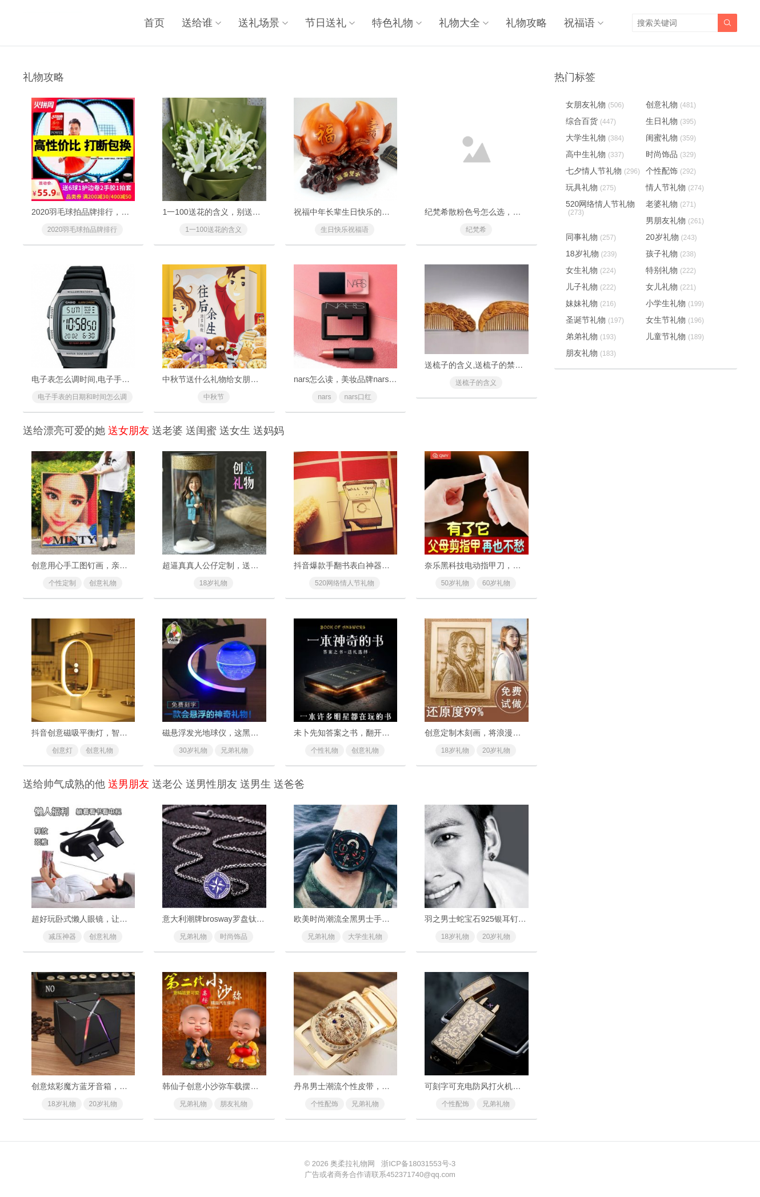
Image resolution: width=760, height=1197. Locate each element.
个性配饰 (324, 1104)
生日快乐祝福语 (345, 230)
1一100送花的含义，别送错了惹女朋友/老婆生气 (248, 211)
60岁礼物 (496, 583)
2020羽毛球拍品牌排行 (82, 230)
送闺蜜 (201, 430)
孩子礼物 (671, 254)
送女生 (234, 430)
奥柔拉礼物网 (352, 1163)
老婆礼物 (671, 204)
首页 (154, 23)
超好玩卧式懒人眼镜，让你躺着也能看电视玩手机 (119, 918)
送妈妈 (268, 430)
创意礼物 (103, 583)
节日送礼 (325, 23)
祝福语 (579, 23)
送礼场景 (258, 23)
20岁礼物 (496, 750)
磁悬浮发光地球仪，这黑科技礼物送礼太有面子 (246, 732)
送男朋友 (128, 784)
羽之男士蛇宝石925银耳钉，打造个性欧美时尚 (507, 918)
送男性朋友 (211, 784)
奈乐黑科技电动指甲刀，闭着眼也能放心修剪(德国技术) (523, 565)
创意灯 (62, 750)
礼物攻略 (526, 23)
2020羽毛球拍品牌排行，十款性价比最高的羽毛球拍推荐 (132, 211)
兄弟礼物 (234, 750)
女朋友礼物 (595, 105)
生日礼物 (671, 121)
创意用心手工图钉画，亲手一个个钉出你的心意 (115, 565)
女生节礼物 (675, 320)
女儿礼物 (671, 287)
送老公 (167, 784)
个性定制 (62, 583)
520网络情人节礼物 (344, 583)
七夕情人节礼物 (603, 171)
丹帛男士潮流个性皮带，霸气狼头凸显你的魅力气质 (386, 1086)
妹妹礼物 (591, 303)
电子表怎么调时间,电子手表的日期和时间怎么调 (116, 379)
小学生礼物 (675, 303)
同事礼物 (591, 237)
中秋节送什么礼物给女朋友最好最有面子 (234, 379)
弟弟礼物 (591, 336)
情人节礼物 (675, 187)
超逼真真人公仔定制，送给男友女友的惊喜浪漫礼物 (254, 565)
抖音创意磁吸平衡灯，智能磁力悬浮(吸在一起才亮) (122, 732)
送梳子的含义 (476, 383)
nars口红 (358, 397)
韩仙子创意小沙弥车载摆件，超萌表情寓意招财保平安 (258, 1086)
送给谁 (197, 23)
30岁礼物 (193, 750)
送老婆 (167, 430)
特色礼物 (392, 23)
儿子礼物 (591, 287)
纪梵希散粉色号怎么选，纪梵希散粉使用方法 (505, 211)
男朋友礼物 (675, 220)
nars (324, 397)
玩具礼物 (591, 187)
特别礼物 (671, 270)
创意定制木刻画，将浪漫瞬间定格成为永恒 (501, 732)
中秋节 (213, 397)
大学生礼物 (365, 937)
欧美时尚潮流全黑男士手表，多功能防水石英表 (378, 918)
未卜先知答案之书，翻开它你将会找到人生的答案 (382, 732)
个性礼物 (324, 750)
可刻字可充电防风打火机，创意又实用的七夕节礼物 (517, 1086)
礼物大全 (459, 23)
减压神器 (62, 937)
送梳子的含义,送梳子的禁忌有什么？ (490, 364)
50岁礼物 (455, 583)
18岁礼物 (213, 583)
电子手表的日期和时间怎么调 (82, 397)
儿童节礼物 (675, 336)
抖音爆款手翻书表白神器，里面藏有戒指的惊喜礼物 (386, 565)
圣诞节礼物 (595, 320)
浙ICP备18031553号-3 (418, 1163)
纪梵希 (476, 230)
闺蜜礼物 (671, 138)
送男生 (255, 784)
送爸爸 (289, 784)
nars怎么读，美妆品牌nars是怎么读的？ (365, 379)
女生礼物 (591, 270)
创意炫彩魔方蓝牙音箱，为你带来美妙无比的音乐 (119, 1086)
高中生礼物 (595, 154)
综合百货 (591, 121)
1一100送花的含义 (213, 230)
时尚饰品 (233, 937)
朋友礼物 (233, 1104)
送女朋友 (128, 430)
